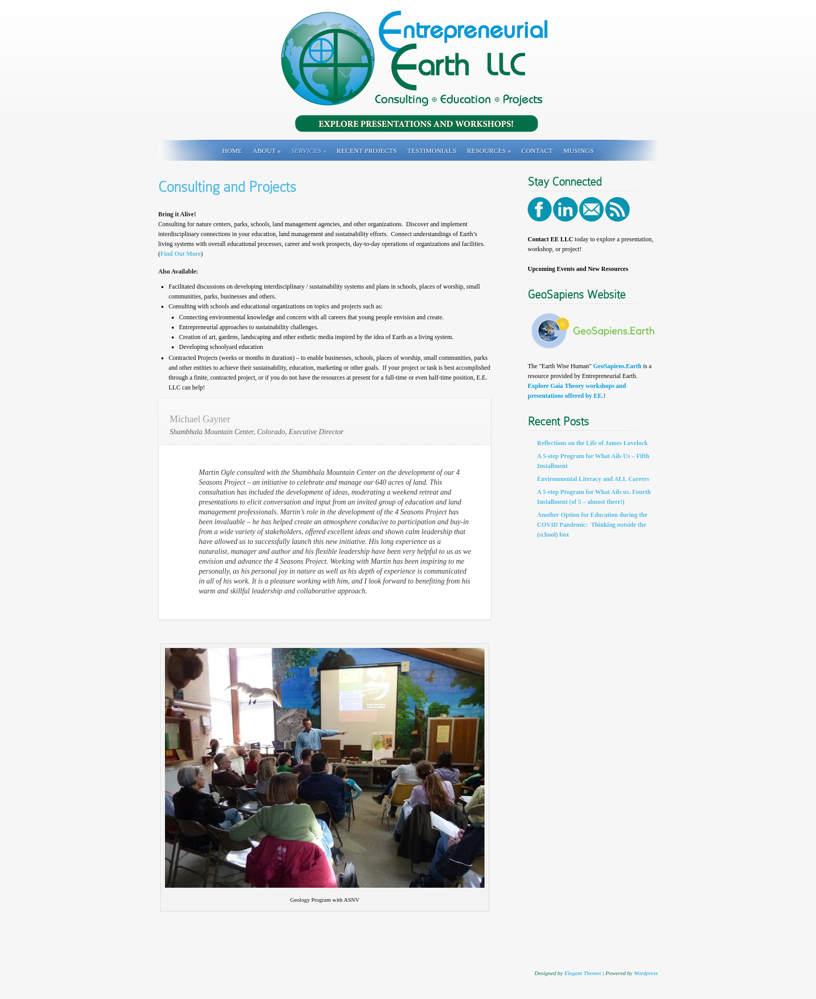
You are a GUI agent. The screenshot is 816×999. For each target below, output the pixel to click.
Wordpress (646, 973)
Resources (489, 150)
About (266, 150)
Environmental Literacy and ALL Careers (593, 479)
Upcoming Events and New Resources (578, 269)
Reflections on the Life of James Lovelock (592, 443)
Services (308, 150)
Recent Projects (367, 150)
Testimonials (432, 150)
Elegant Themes (582, 973)
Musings (578, 150)
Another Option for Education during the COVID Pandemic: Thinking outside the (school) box (592, 524)
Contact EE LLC (550, 239)
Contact (537, 150)
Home (232, 150)
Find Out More (180, 253)
